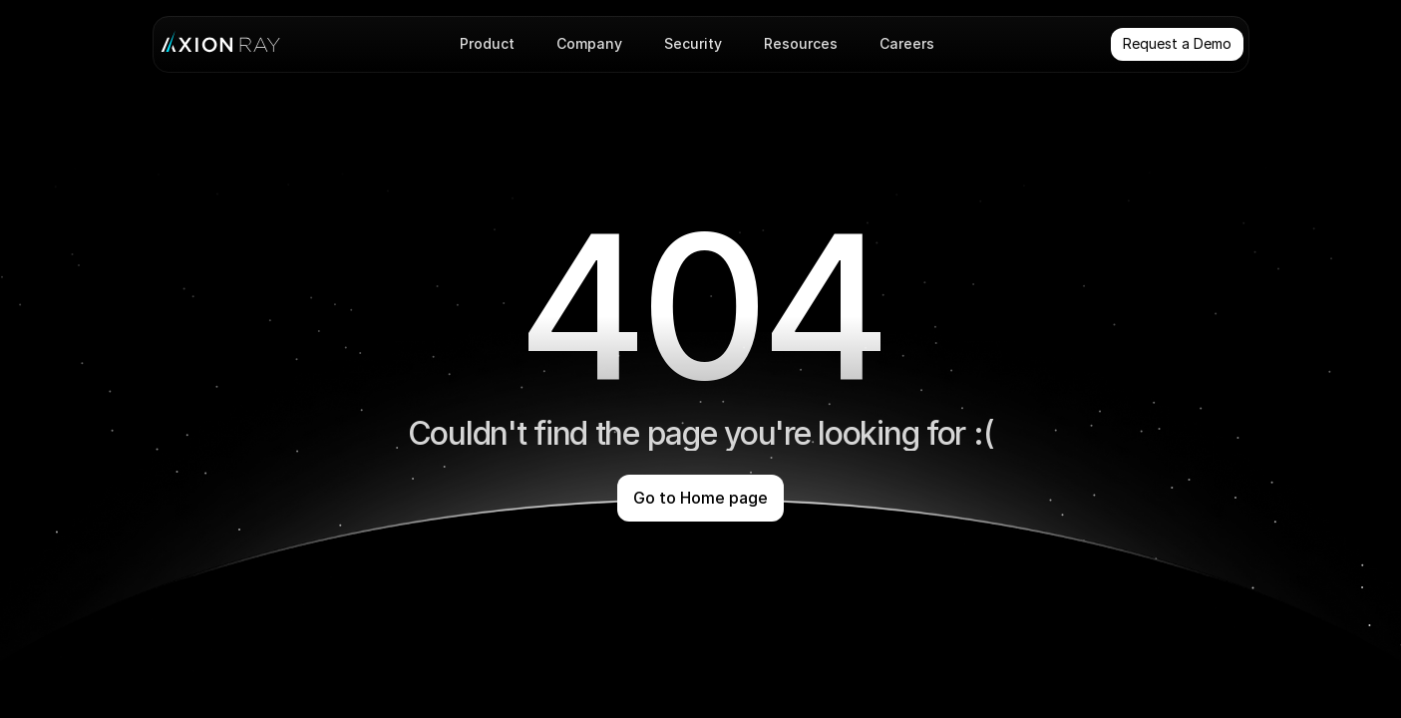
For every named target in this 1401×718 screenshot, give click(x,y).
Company (589, 43)
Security (693, 43)
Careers (906, 43)
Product (487, 43)
